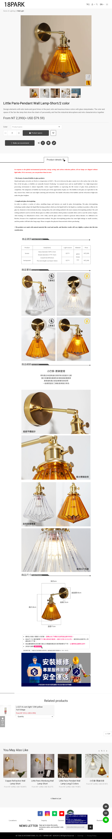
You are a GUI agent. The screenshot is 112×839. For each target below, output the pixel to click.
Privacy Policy (91, 836)
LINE (48, 143)
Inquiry (44, 820)
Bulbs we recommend (21, 143)
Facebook (42, 143)
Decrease (5, 133)
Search (97, 4)
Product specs (36, 127)
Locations (13, 820)
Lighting (12, 11)
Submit (90, 827)
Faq (29, 820)
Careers (61, 820)
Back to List (56, 799)
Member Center (92, 4)
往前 (99, 751)
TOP (107, 734)
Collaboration (80, 820)
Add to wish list (53, 133)
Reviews (100, 820)
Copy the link (54, 142)
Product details (54, 159)
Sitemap (80, 836)
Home (5, 11)
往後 (107, 751)
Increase (19, 133)
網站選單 (107, 4)
